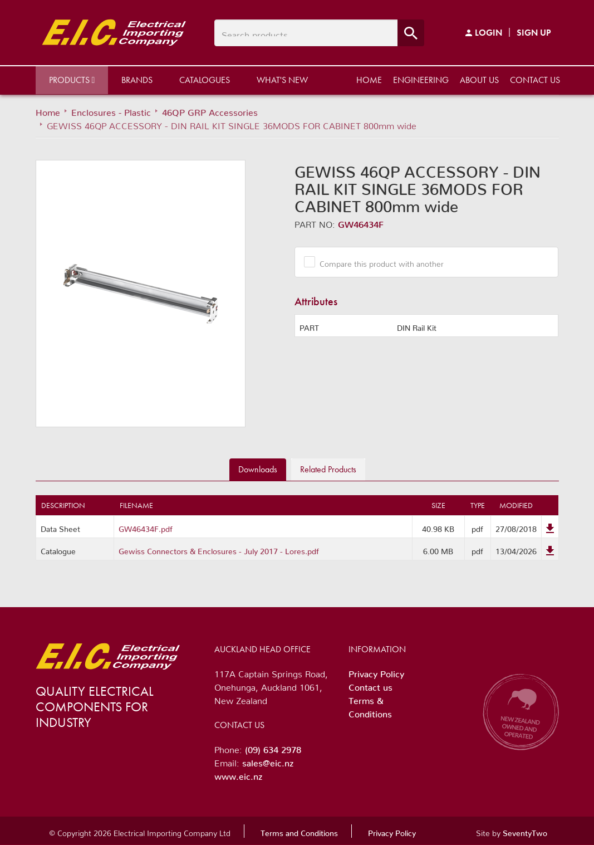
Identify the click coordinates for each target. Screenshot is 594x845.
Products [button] (72, 80)
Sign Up (534, 32)
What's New (282, 80)
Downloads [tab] (257, 469)
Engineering (421, 80)
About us (479, 80)
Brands (137, 80)
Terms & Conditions (370, 705)
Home (369, 80)
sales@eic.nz (267, 761)
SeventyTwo (525, 831)
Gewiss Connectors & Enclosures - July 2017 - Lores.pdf (219, 549)
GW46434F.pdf (146, 527)
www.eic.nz (238, 774)
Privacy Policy (376, 671)
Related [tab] (328, 469)
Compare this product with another (377, 261)
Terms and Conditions (299, 831)
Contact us (535, 80)
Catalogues (204, 80)
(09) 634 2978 (273, 747)
